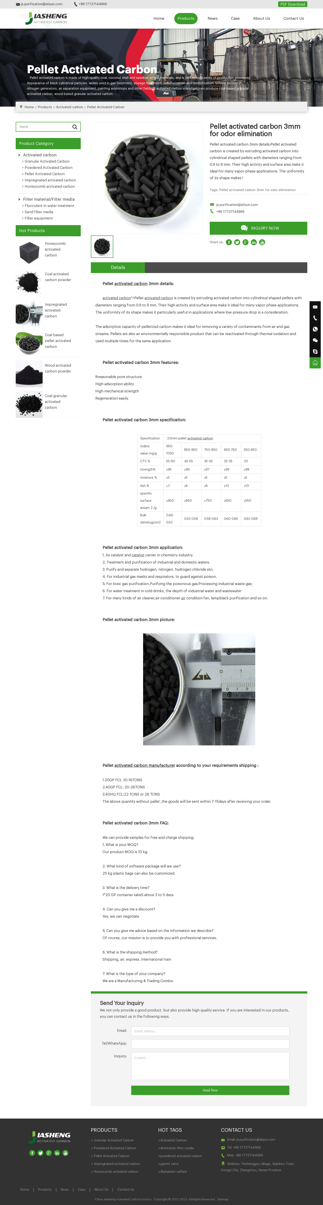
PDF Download (292, 4)
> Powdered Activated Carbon (47, 168)
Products (186, 18)
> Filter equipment (37, 218)
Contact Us (294, 18)
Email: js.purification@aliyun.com (251, 1139)
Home (158, 18)
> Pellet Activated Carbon (43, 174)
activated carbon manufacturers (180, 88)
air (183, 598)
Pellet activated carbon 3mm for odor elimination (257, 190)
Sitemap (222, 1199)
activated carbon (52, 78)
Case (235, 18)
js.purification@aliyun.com (237, 205)
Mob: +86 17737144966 (245, 1155)
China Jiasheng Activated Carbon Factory (123, 1199)
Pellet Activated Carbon (105, 107)
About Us (261, 18)
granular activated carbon (93, 94)
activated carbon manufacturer (144, 766)
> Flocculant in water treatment (48, 206)
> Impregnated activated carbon (49, 180)
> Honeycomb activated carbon (48, 186)
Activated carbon (69, 107)
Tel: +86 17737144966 (244, 1147)
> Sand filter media (37, 212)
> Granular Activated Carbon (46, 161)
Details (118, 267)
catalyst (138, 555)
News (213, 18)
